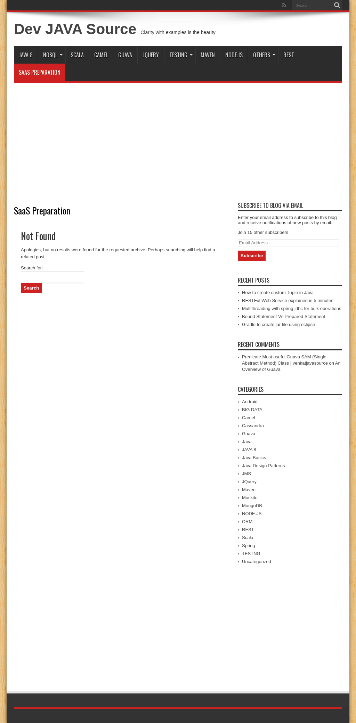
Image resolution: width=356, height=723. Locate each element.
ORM (247, 521)
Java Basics (254, 457)
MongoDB (252, 505)
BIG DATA (252, 409)
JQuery (151, 55)
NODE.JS (234, 55)
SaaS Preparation (39, 72)
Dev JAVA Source (75, 29)
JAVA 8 (26, 55)
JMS (246, 473)
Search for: (32, 267)
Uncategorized (256, 561)
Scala (77, 55)
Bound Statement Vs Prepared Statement (283, 316)
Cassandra (253, 425)
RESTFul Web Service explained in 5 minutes (287, 300)
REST (288, 55)
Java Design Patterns (263, 465)
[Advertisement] (178, 138)
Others (264, 55)
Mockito (250, 497)
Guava (125, 55)
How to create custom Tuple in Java (278, 292)
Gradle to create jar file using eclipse (278, 324)
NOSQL (53, 55)
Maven (208, 55)
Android (250, 401)
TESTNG (251, 553)
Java (246, 441)
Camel (101, 55)
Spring (248, 545)
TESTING (181, 55)
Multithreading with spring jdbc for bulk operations (291, 308)
